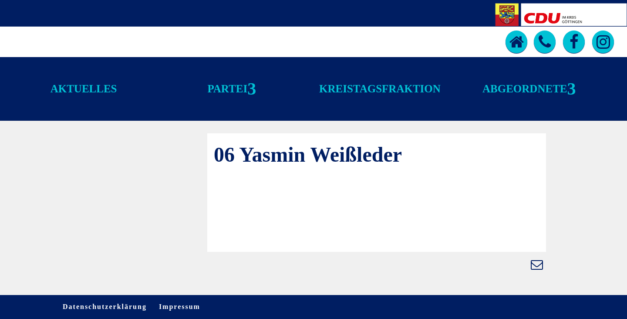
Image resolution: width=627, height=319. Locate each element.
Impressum (179, 306)
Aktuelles (84, 89)
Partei (227, 89)
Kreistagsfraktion (380, 89)
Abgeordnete (524, 89)
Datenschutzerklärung (105, 306)
